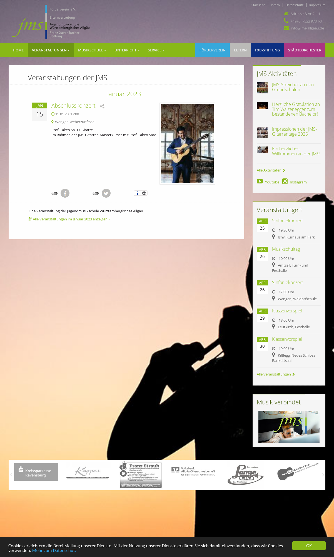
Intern (275, 5)
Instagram (294, 182)
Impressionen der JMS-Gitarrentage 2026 (294, 131)
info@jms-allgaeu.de (307, 28)
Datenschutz (294, 5)
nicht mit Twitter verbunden (96, 193)
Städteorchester (304, 50)
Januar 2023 (124, 93)
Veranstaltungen (51, 50)
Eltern (240, 50)
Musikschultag (286, 249)
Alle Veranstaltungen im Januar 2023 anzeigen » (69, 219)
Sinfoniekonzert (287, 221)
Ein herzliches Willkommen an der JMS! (296, 151)
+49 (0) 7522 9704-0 (306, 21)
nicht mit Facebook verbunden (54, 193)
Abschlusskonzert (73, 105)
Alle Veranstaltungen (276, 374)
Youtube (268, 182)
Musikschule (92, 50)
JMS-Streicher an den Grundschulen (293, 87)
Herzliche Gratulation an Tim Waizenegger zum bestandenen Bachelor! (296, 109)
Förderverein (213, 50)
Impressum (317, 5)
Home (18, 50)
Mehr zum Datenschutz (54, 552)
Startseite (258, 5)
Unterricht (126, 50)
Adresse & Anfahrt (305, 13)
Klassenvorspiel (287, 311)
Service (156, 50)
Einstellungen (144, 193)
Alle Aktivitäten (271, 170)
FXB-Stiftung (267, 50)
